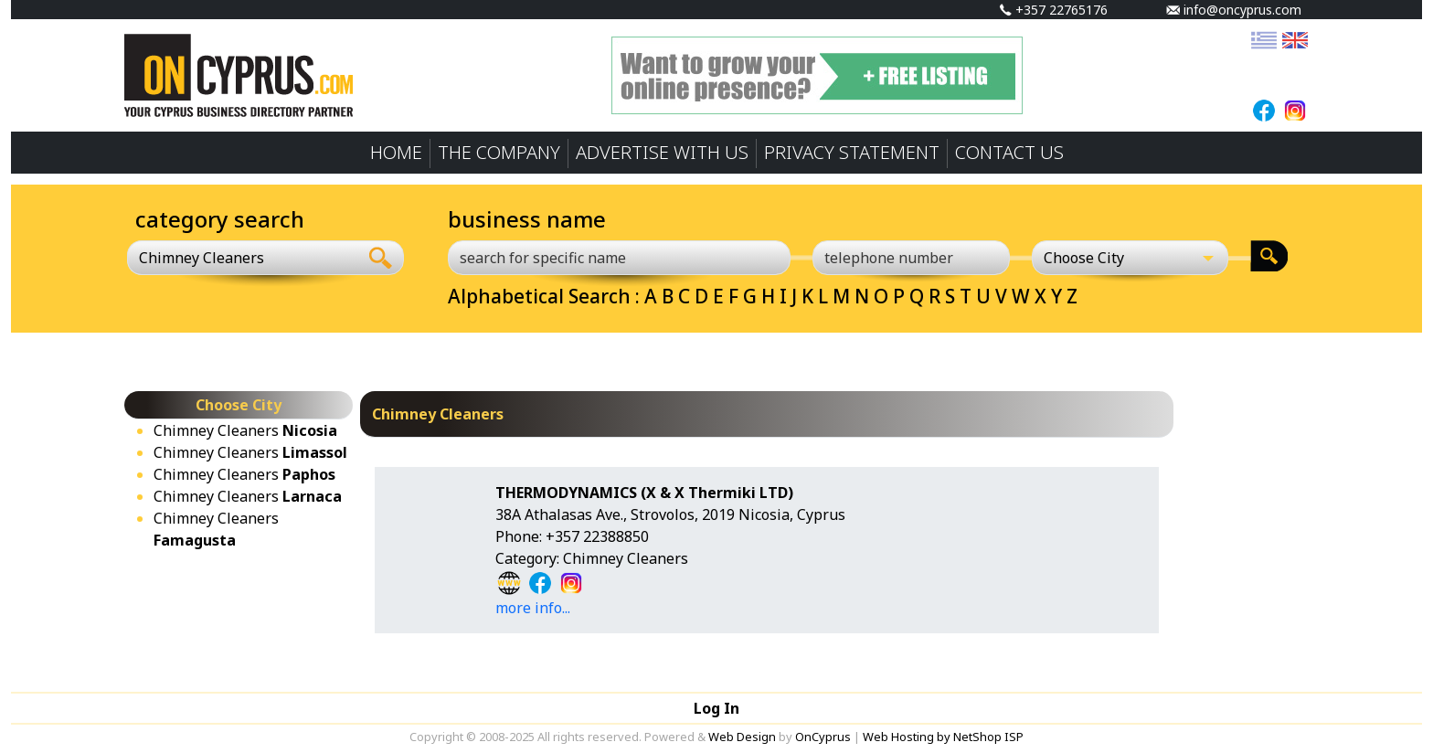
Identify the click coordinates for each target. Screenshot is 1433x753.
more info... (532, 608)
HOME (396, 152)
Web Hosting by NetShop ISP (943, 736)
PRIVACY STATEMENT (851, 152)
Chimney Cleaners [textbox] (201, 258)
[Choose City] (1130, 257)
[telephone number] (911, 257)
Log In (716, 708)
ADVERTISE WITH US (662, 152)
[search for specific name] (619, 257)
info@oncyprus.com (1233, 9)
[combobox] (242, 257)
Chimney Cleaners (245, 430)
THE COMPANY (499, 152)
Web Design (742, 736)
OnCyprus (823, 736)
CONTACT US (1009, 152)
